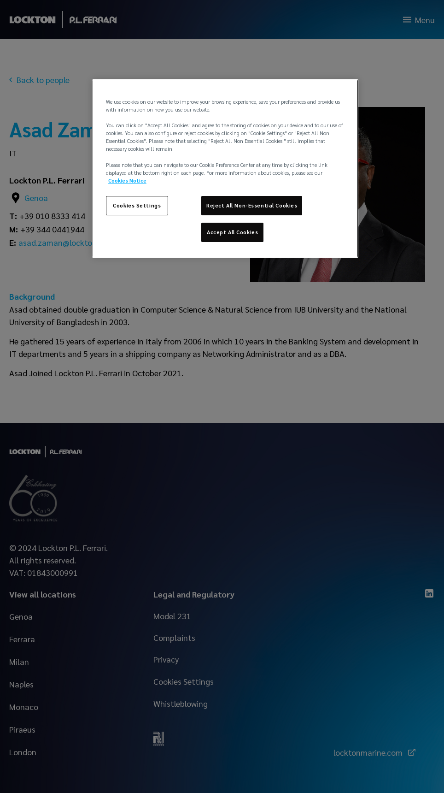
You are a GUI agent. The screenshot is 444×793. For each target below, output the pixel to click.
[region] (225, 168)
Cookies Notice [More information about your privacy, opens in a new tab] (127, 180)
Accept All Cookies (232, 232)
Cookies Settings (137, 205)
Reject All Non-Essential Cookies (251, 205)
